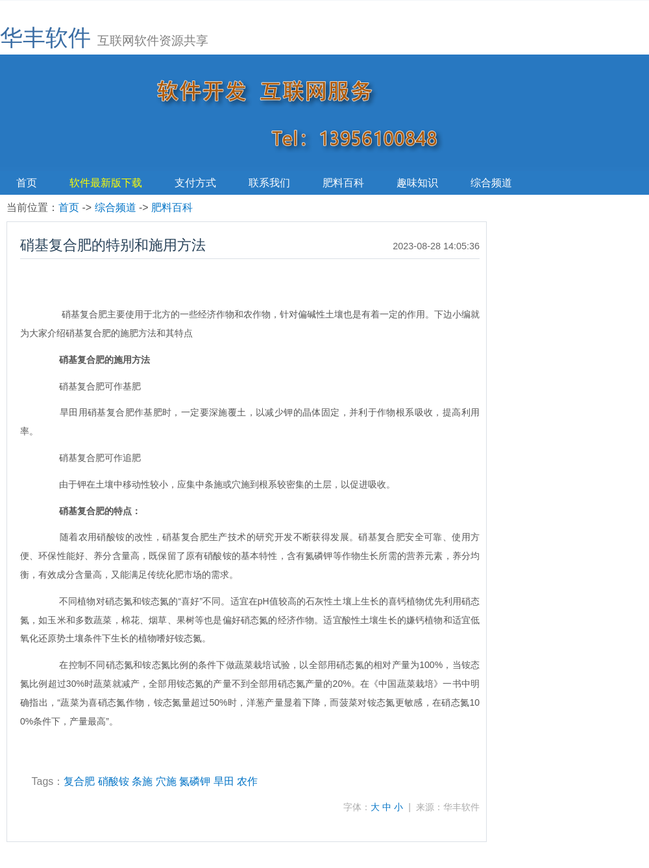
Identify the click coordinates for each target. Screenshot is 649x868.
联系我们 (269, 182)
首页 (26, 182)
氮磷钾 (194, 781)
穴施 (166, 781)
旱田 (224, 781)
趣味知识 (417, 182)
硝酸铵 (113, 781)
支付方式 (195, 182)
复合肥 (79, 781)
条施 (142, 781)
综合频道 (491, 182)
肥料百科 (343, 182)
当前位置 (27, 207)
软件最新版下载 (105, 182)
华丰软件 (45, 37)
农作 (247, 781)
